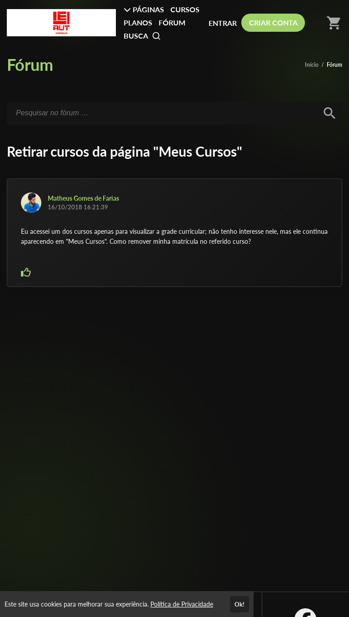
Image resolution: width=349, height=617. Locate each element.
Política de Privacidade (181, 604)
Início (312, 64)
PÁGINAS (144, 9)
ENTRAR (223, 23)
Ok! (239, 604)
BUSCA (142, 35)
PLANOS (138, 22)
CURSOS (184, 9)
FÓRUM (172, 22)
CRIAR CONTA (273, 22)
